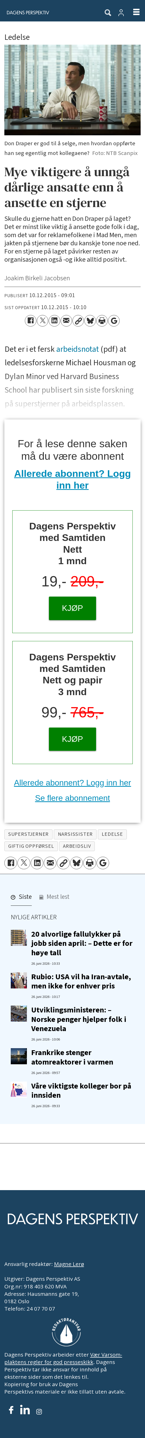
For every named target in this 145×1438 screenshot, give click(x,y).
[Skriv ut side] (102, 320)
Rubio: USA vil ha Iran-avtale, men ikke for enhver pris (81, 981)
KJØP (72, 608)
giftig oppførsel (31, 846)
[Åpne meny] (132, 12)
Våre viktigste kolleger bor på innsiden (81, 1091)
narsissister (75, 834)
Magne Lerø (69, 1263)
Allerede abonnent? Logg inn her (72, 782)
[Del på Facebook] (30, 320)
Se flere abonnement (72, 798)
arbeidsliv (77, 846)
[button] (21, 898)
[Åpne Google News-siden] (113, 320)
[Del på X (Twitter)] (42, 320)
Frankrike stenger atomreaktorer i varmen (72, 1057)
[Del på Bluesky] (90, 320)
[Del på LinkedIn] (54, 320)
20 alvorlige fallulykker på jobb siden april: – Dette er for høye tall (81, 943)
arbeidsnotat (77, 349)
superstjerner (28, 834)
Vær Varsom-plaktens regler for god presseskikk (63, 1358)
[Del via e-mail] (66, 320)
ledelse (112, 834)
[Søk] (108, 13)
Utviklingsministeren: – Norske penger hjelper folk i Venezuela (78, 1019)
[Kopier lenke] (78, 320)
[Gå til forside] (48, 12)
